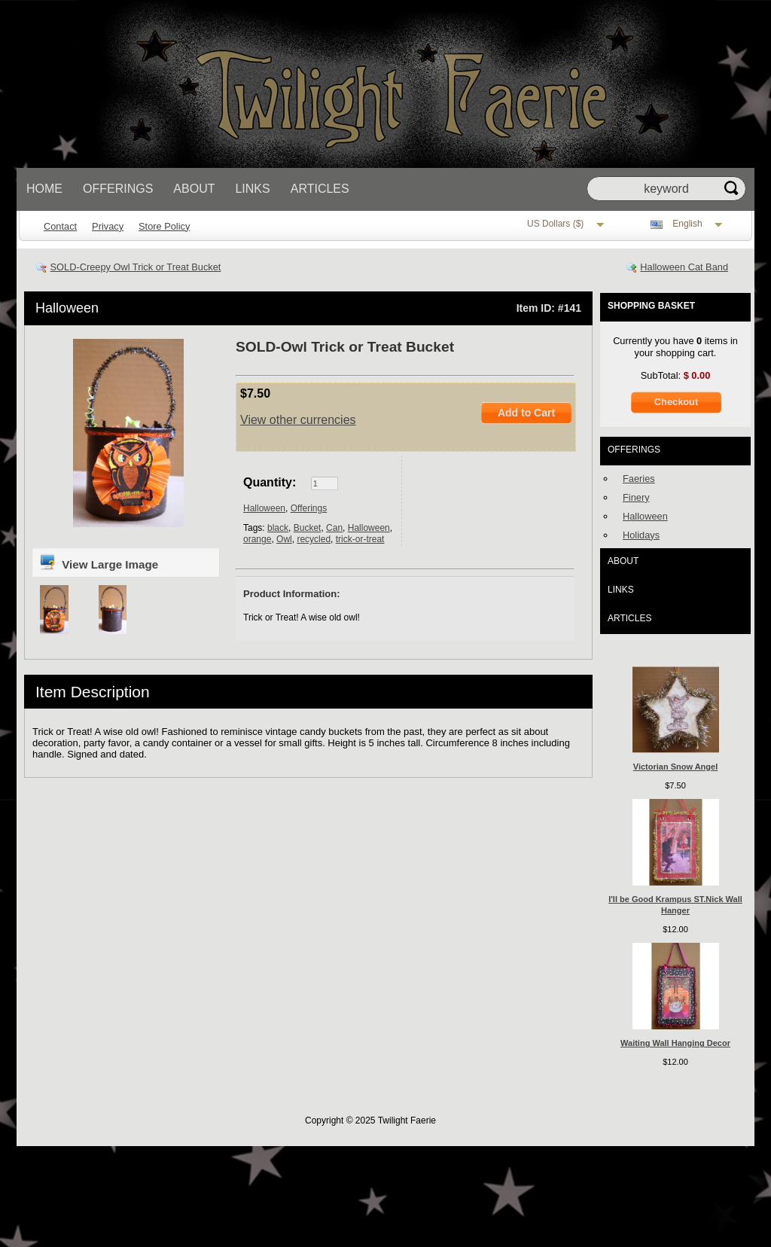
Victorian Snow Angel (675, 766)
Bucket (308, 528)
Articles (320, 188)
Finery (636, 497)
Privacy (107, 226)
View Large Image (98, 562)
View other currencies (298, 419)
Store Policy (164, 226)
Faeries (639, 478)
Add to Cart (526, 413)
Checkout (676, 401)
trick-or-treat (360, 539)
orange (257, 539)
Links (252, 188)
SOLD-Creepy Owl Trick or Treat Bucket (135, 267)
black (277, 528)
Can (334, 528)
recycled (314, 539)
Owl (284, 539)
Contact (60, 226)
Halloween (67, 308)
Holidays (641, 535)
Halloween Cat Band (684, 267)
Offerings (118, 188)
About (194, 188)
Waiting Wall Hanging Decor (675, 1042)
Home (44, 188)
